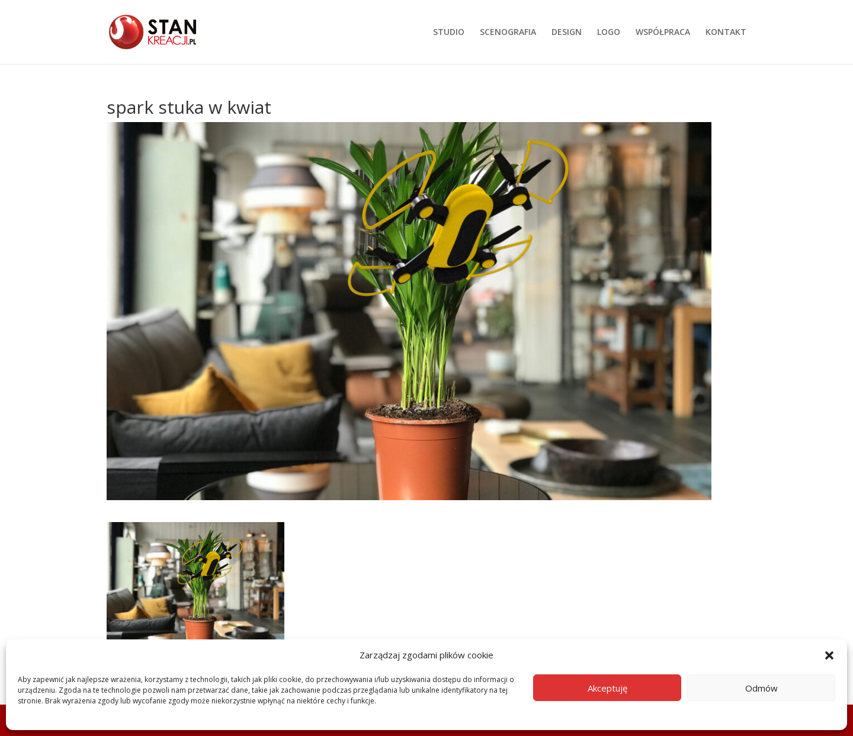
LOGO (608, 32)
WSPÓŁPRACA (663, 32)
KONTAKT (726, 32)
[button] (829, 655)
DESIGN (566, 32)
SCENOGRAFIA (508, 32)
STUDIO (448, 32)
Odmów (761, 688)
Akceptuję (607, 688)
